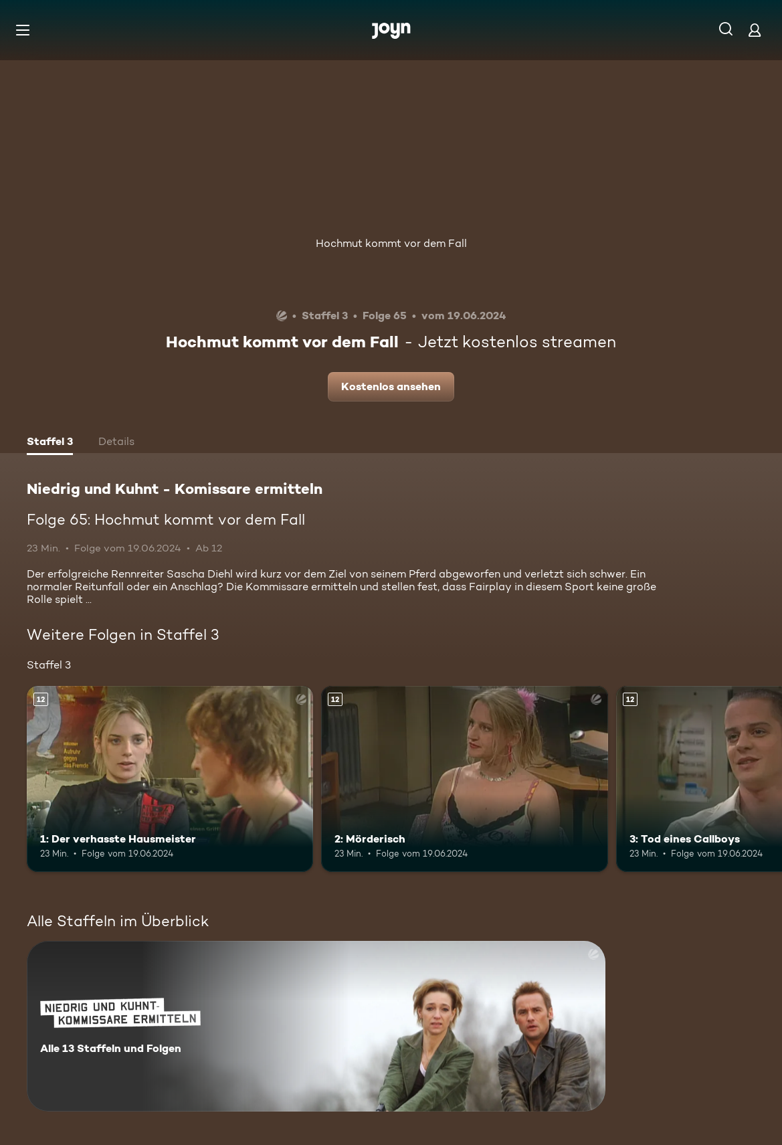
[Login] (754, 29)
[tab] (50, 443)
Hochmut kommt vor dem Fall (391, 243)
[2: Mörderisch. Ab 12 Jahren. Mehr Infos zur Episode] (464, 779)
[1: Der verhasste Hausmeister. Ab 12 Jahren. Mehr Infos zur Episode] (170, 779)
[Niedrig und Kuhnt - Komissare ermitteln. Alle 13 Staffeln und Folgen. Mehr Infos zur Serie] (316, 1026)
